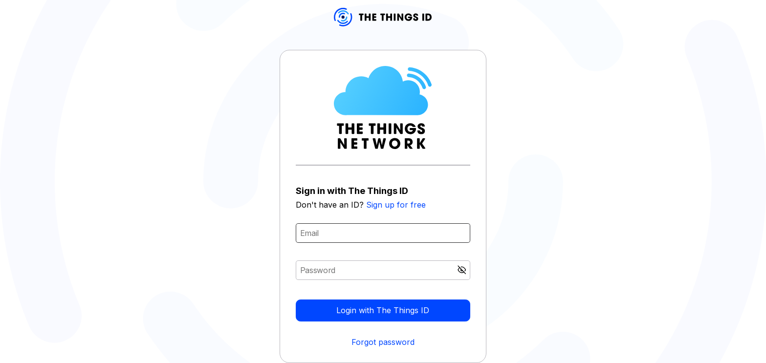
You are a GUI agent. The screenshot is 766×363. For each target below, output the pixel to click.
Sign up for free (396, 205)
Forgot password (383, 342)
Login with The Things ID (382, 310)
